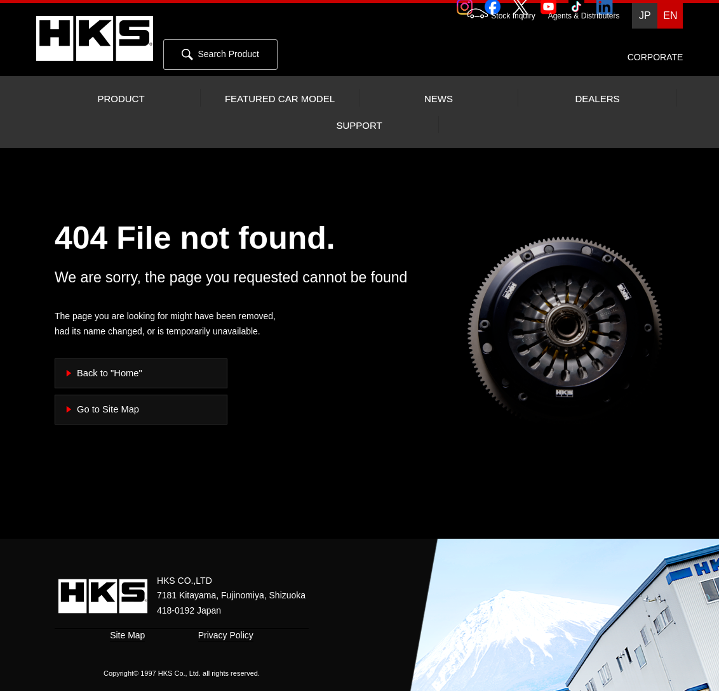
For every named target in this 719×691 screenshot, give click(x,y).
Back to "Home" (109, 373)
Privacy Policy (225, 635)
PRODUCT (120, 99)
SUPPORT (359, 126)
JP (645, 15)
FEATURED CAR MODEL (280, 99)
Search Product (220, 54)
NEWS (438, 99)
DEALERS (597, 99)
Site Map (127, 635)
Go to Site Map (108, 409)
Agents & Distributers (584, 15)
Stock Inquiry (495, 15)
